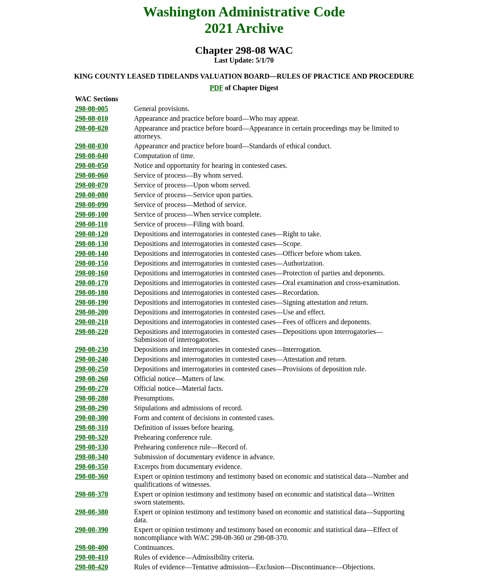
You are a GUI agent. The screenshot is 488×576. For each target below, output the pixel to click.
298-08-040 (91, 155)
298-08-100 (91, 214)
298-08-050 (91, 165)
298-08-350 (91, 466)
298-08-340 (91, 457)
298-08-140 (91, 253)
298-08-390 (91, 529)
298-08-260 (91, 378)
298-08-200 (91, 312)
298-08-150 (91, 263)
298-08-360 (91, 476)
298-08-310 (91, 427)
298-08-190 (91, 302)
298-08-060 (91, 175)
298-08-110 (91, 224)
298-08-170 (91, 282)
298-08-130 (91, 243)
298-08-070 (91, 185)
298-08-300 (91, 417)
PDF (216, 87)
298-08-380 (91, 512)
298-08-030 (91, 146)
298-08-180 (91, 292)
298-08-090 (91, 204)
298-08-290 (91, 408)
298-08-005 (91, 108)
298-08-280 (91, 398)
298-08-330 (91, 447)
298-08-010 (91, 118)
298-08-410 (91, 557)
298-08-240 (91, 359)
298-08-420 (91, 567)
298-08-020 (91, 128)
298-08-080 (91, 195)
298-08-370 (91, 494)
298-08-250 (91, 369)
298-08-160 (91, 273)
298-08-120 (91, 234)
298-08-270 (91, 388)
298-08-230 (91, 349)
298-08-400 (91, 547)
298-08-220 (91, 331)
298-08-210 (91, 322)
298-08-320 (91, 437)
